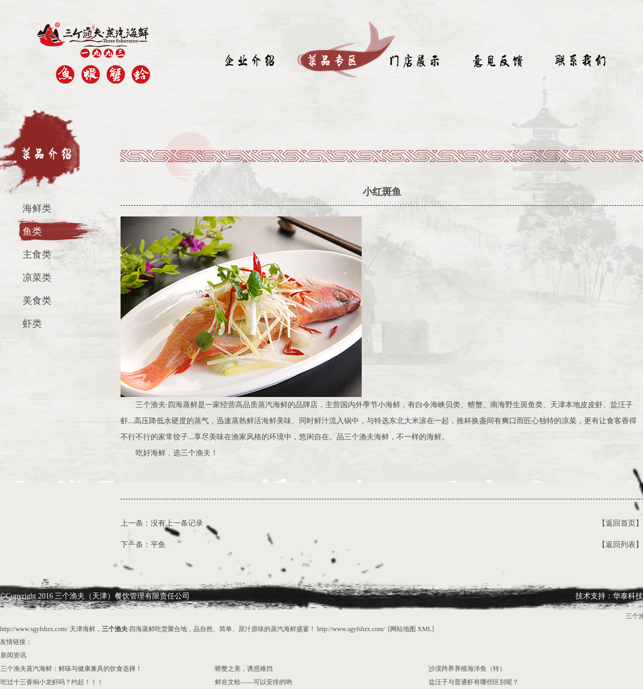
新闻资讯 (13, 655)
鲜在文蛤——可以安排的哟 (253, 682)
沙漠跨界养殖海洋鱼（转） (467, 668)
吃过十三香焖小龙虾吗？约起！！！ (52, 682)
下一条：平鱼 (143, 545)
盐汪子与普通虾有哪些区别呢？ (474, 682)
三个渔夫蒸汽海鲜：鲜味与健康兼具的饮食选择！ (71, 668)
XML (424, 629)
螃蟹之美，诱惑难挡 (244, 668)
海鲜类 (37, 208)
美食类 (37, 300)
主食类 (37, 254)
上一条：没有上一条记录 (162, 523)
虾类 (32, 323)
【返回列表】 (620, 545)
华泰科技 (628, 596)
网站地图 (403, 629)
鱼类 (32, 231)
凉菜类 (37, 277)
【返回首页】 (620, 523)
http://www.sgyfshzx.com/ (34, 629)
